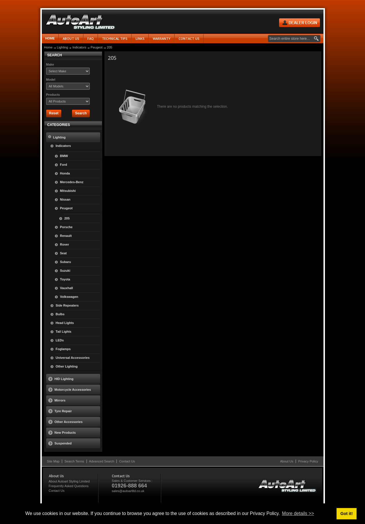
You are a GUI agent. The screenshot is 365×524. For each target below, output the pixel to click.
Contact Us (127, 461)
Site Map (53, 461)
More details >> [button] (298, 513)
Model (50, 79)
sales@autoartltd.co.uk (128, 491)
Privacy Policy (308, 461)
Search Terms (74, 461)
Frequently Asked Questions (69, 486)
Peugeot (97, 47)
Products (53, 94)
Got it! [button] (346, 513)
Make (50, 64)
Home (50, 38)
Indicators (79, 47)
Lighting (62, 47)
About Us (286, 461)
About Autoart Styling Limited (69, 481)
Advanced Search (101, 461)
